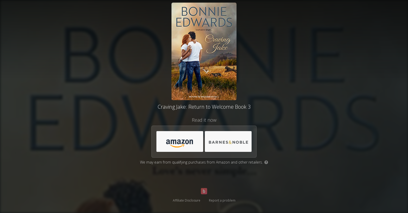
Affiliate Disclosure (186, 200)
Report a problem (222, 200)
